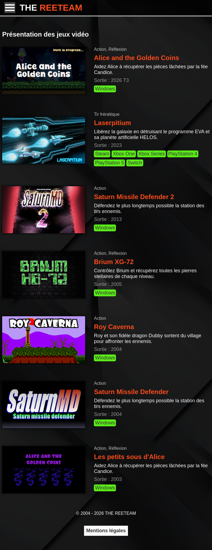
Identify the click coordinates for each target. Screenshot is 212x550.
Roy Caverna (114, 326)
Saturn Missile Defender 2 (134, 196)
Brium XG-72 (113, 261)
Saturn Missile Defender (131, 391)
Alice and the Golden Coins (136, 57)
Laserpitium (112, 122)
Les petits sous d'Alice (129, 456)
